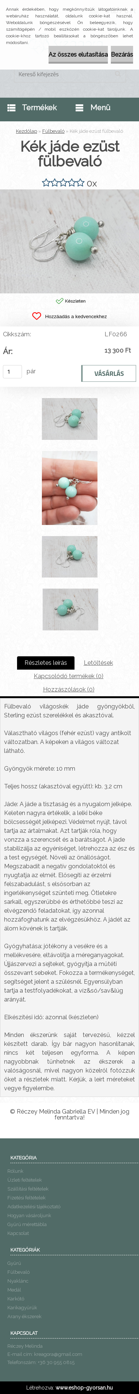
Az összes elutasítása (78, 54)
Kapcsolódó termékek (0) (68, 676)
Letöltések (98, 662)
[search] (117, 74)
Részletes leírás (45, 662)
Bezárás (122, 54)
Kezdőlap (26, 131)
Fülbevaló (53, 131)
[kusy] (12, 371)
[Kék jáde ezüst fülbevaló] (69, 192)
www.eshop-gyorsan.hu (84, 1388)
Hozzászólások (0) (69, 689)
